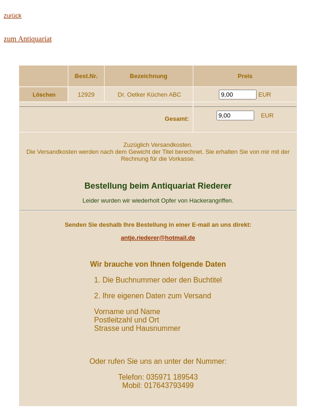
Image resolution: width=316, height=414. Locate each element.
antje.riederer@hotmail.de (158, 237)
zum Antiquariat (28, 39)
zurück (12, 15)
